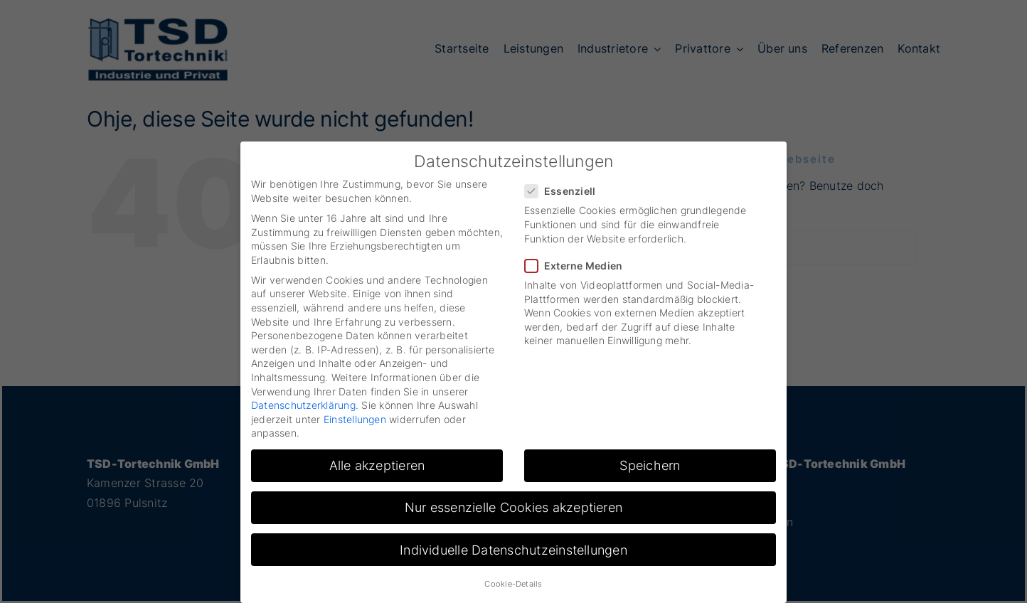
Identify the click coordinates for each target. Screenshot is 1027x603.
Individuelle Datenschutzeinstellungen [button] (513, 550)
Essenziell (565, 191)
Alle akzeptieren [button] (377, 465)
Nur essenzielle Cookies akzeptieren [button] (513, 507)
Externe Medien (579, 265)
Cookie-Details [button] (513, 584)
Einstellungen (355, 419)
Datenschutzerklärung (303, 405)
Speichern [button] (649, 465)
